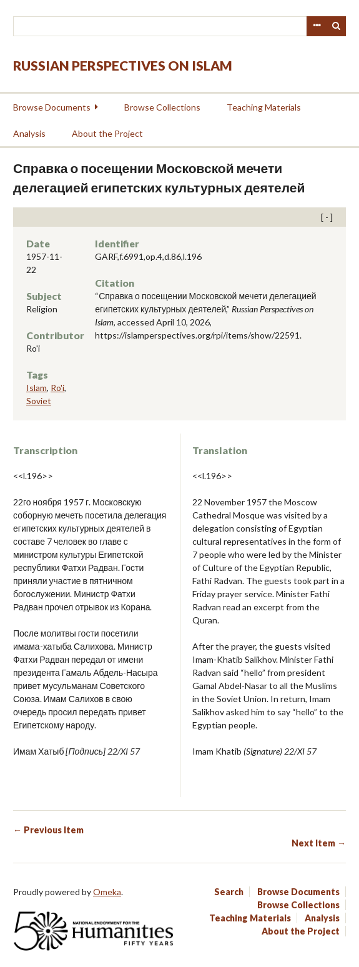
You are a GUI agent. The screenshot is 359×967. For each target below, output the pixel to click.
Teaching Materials (264, 107)
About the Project (107, 133)
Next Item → (319, 843)
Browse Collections (162, 107)
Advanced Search (317, 26)
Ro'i (57, 387)
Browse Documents (52, 107)
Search (337, 26)
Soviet (38, 400)
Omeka (107, 891)
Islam (36, 387)
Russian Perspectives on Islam (122, 65)
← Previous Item (48, 830)
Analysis (29, 133)
